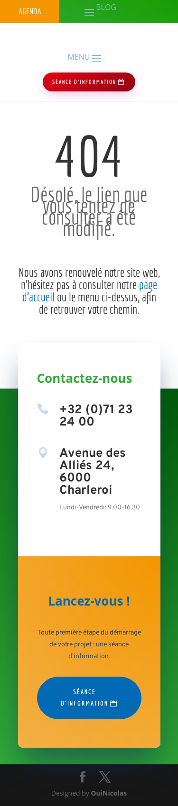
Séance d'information (84, 697)
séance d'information (84, 82)
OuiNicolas (109, 792)
